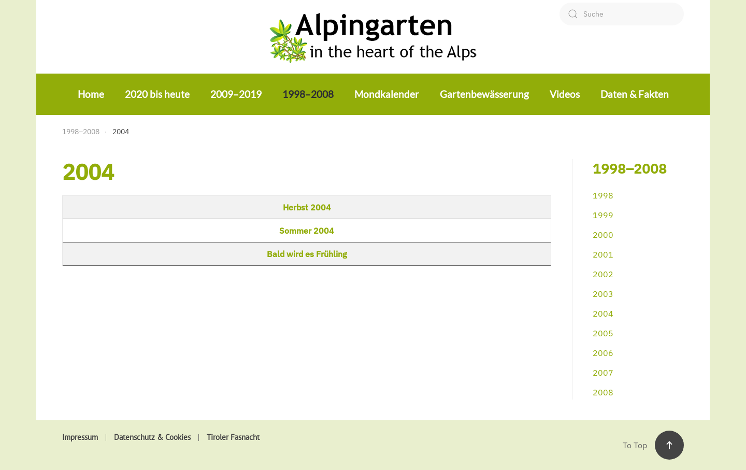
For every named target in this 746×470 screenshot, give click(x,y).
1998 (603, 195)
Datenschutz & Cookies (152, 437)
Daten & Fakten (634, 94)
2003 (603, 294)
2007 (603, 372)
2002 (603, 274)
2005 (603, 333)
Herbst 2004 (307, 207)
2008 (603, 392)
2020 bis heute (157, 94)
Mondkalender (386, 94)
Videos (565, 94)
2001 (603, 254)
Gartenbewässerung (484, 94)
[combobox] (622, 14)
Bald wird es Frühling (307, 254)
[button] (669, 445)
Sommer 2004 (306, 230)
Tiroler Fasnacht (233, 437)
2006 (603, 353)
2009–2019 (236, 94)
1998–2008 (308, 94)
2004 (603, 313)
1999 (603, 215)
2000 (603, 235)
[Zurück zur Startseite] (373, 36)
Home (91, 94)
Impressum (80, 437)
